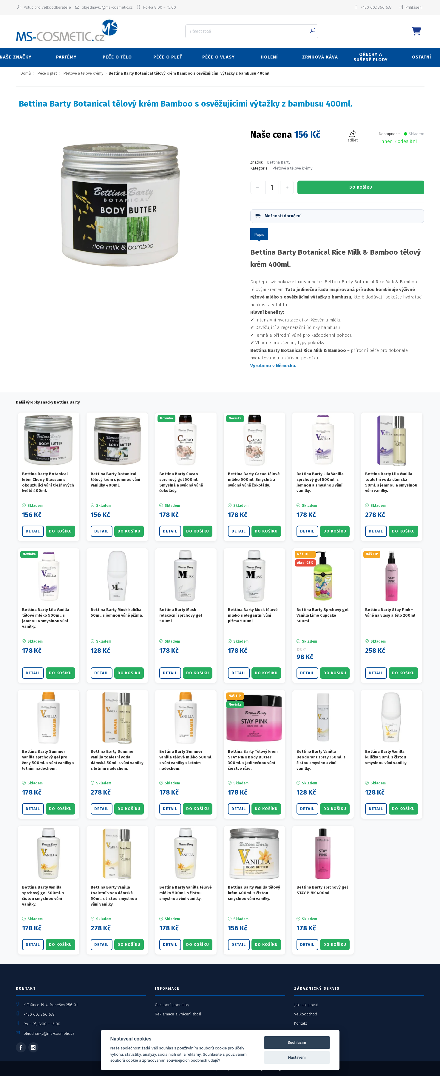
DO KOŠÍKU (360, 187)
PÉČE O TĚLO (117, 57)
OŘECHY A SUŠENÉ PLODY (370, 57)
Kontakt (300, 1023)
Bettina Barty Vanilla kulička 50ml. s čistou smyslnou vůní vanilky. (386, 757)
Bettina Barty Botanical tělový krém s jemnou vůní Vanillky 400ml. (115, 479)
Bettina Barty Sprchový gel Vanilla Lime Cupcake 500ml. (322, 615)
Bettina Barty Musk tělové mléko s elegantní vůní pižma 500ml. (253, 615)
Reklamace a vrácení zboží (178, 1014)
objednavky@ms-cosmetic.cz (49, 1033)
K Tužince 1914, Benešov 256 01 (51, 1005)
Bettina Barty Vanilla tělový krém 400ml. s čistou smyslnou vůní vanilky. (254, 893)
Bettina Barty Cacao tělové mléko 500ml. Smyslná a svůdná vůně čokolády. (254, 479)
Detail (33, 531)
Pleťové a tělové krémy (83, 73)
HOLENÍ (269, 57)
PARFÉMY (66, 57)
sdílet (353, 136)
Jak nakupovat (306, 1005)
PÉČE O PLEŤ (167, 57)
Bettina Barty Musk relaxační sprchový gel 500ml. (180, 615)
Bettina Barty (278, 162)
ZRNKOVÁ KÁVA (320, 57)
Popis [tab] (259, 234)
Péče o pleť (47, 73)
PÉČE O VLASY (218, 57)
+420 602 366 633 (39, 1014)
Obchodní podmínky (172, 1005)
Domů (25, 73)
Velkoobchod (305, 1014)
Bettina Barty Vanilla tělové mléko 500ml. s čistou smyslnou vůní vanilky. (185, 893)
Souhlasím (297, 1042)
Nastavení (297, 1057)
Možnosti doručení (278, 216)
